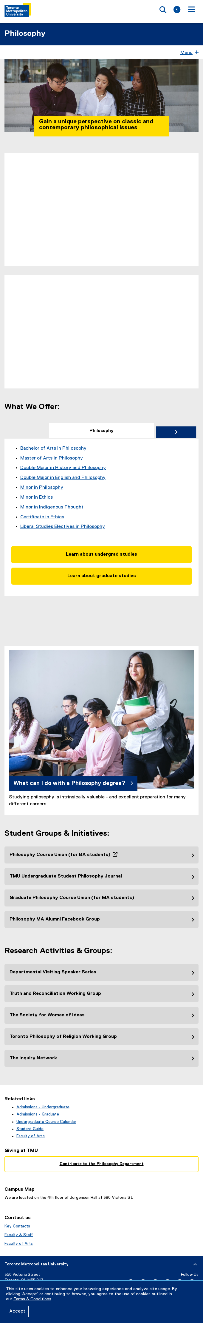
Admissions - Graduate (37, 1114)
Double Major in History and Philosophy (63, 467)
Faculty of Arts (30, 1136)
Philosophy (24, 34)
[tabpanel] (101, 517)
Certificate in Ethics (42, 517)
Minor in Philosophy (41, 487)
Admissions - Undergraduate (42, 1107)
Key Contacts (17, 1226)
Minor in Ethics (36, 497)
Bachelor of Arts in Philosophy (53, 448)
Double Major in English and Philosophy (63, 477)
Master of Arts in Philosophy (51, 458)
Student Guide (30, 1129)
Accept (17, 1311)
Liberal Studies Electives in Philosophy (62, 526)
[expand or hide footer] (195, 1264)
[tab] (101, 430)
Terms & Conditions (32, 1299)
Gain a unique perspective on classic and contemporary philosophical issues (96, 124)
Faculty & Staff (18, 1235)
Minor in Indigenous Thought (51, 507)
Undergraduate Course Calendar (46, 1122)
